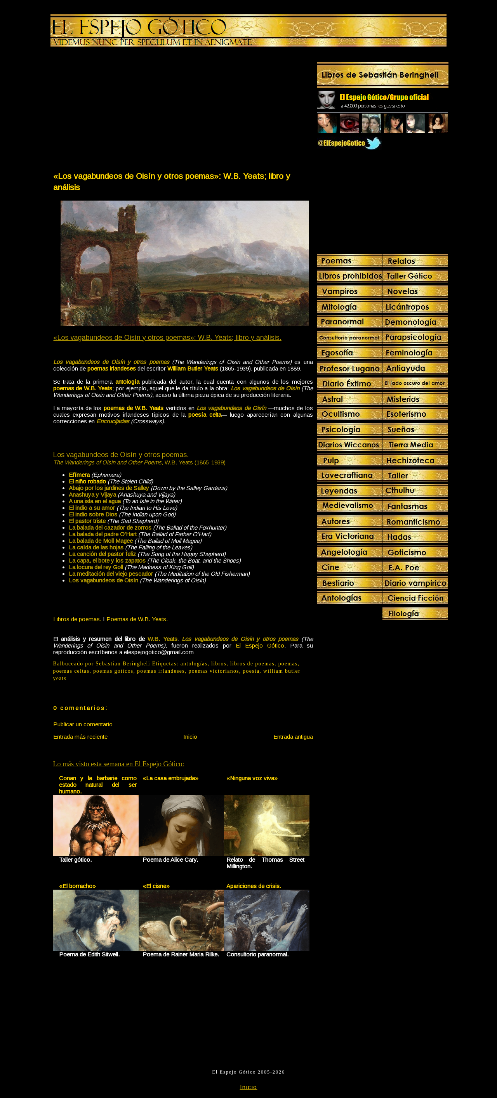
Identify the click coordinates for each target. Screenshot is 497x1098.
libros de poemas (252, 664)
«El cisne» (156, 886)
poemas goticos (113, 671)
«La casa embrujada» (170, 778)
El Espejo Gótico (260, 645)
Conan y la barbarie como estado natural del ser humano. (98, 785)
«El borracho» (77, 886)
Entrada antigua (293, 736)
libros (218, 664)
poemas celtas (71, 671)
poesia (251, 671)
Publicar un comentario (83, 724)
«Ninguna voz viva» (252, 778)
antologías (194, 664)
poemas (288, 664)
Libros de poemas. (77, 619)
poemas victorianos (213, 671)
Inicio (190, 736)
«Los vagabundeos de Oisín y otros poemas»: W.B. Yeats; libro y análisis (171, 181)
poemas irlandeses (161, 671)
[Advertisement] (117, 111)
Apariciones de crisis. (253, 886)
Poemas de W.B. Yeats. (137, 619)
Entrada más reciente (80, 736)
